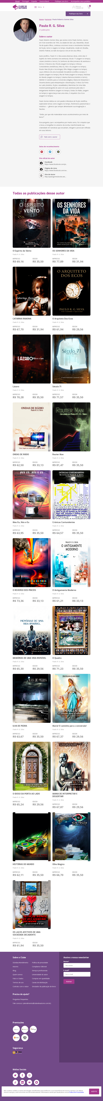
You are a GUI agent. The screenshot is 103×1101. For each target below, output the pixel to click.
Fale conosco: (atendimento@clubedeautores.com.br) (32, 1003)
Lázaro (16, 386)
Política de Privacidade (76, 1092)
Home (41, 19)
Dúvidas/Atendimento (20, 963)
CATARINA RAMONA (22, 318)
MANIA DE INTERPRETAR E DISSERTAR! (64, 795)
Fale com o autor (50, 137)
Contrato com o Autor (21, 986)
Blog (14, 970)
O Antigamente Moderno (64, 590)
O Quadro (56, 658)
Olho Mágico (58, 864)
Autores (48, 19)
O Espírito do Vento (22, 251)
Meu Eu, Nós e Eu (21, 522)
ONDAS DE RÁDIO (21, 454)
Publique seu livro (61, 1)
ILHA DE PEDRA (20, 726)
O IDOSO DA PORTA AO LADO (26, 793)
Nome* (66, 961)
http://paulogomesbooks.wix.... (55, 175)
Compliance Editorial (39, 966)
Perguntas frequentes (20, 999)
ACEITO (94, 1091)
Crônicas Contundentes (63, 522)
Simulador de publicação (44, 986)
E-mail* (66, 970)
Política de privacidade (40, 963)
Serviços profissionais (39, 970)
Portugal (25, 1)
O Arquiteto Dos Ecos (62, 318)
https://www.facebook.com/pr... (56, 163)
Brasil (17, 1)
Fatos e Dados (18, 978)
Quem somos (18, 974)
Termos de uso (18, 982)
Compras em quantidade (41, 978)
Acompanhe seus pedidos (80, 1)
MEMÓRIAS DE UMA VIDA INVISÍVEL (29, 658)
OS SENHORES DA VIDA (63, 251)
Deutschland (44, 1)
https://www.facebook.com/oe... (56, 169)
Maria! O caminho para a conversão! (69, 726)
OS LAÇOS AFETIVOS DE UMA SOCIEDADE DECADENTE (26, 933)
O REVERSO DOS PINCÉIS (24, 590)
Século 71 (56, 386)
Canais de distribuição (40, 982)
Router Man (58, 454)
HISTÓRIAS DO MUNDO (23, 864)
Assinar (69, 981)
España (34, 1)
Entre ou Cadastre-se (79, 7)
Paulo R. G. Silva (18, 254)
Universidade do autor (40, 974)
